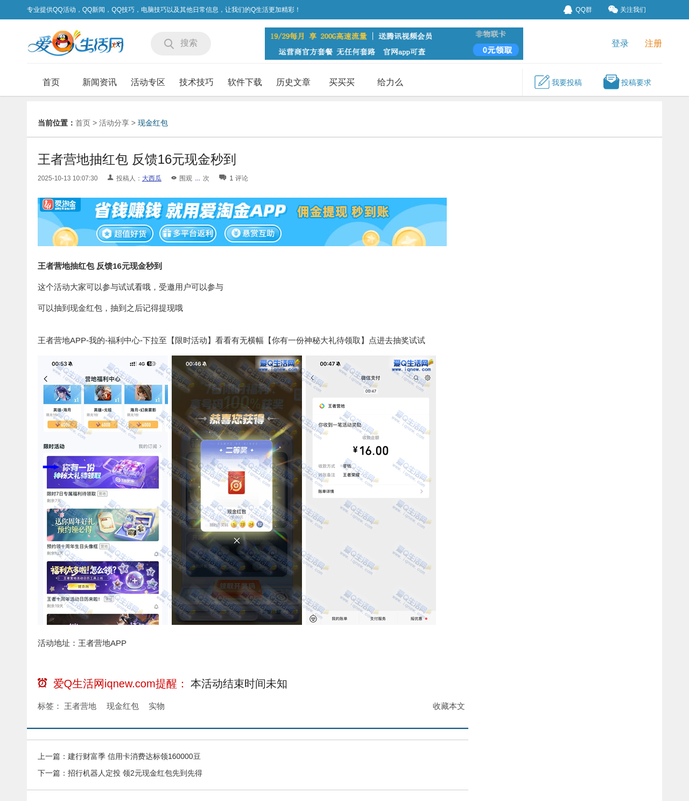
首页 (51, 82)
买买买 (342, 82)
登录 (620, 43)
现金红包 (153, 123)
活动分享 (114, 123)
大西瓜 (151, 178)
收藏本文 (449, 706)
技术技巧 (196, 82)
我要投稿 (557, 81)
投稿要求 (627, 81)
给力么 (390, 82)
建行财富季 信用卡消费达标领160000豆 (134, 756)
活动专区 (148, 82)
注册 (653, 43)
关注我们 (627, 9)
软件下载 (245, 82)
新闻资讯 (99, 82)
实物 (157, 706)
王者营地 (80, 706)
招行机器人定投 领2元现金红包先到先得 (135, 773)
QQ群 (578, 9)
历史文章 (293, 82)
